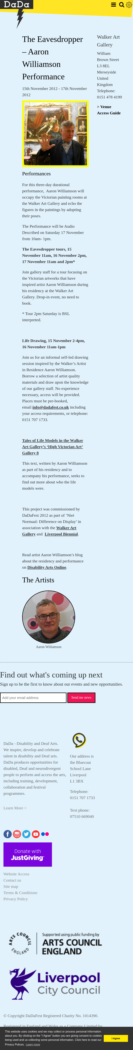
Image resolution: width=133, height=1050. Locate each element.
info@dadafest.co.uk (50, 407)
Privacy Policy (15, 899)
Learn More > (14, 808)
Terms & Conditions (20, 892)
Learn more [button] (33, 1044)
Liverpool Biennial (61, 534)
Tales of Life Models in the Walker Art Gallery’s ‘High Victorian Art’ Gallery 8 (52, 446)
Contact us (12, 880)
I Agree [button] (116, 1038)
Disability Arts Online (46, 567)
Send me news (81, 697)
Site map (10, 886)
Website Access (16, 874)
